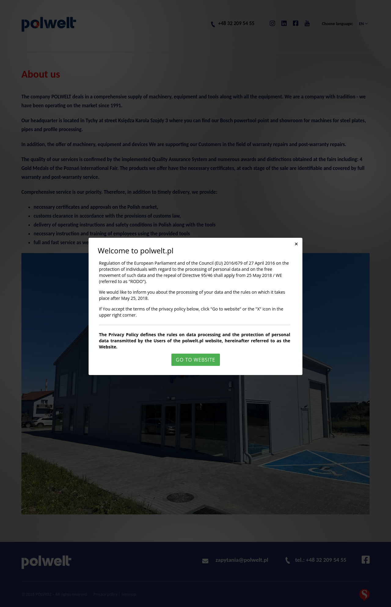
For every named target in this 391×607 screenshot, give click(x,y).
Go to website (195, 359)
